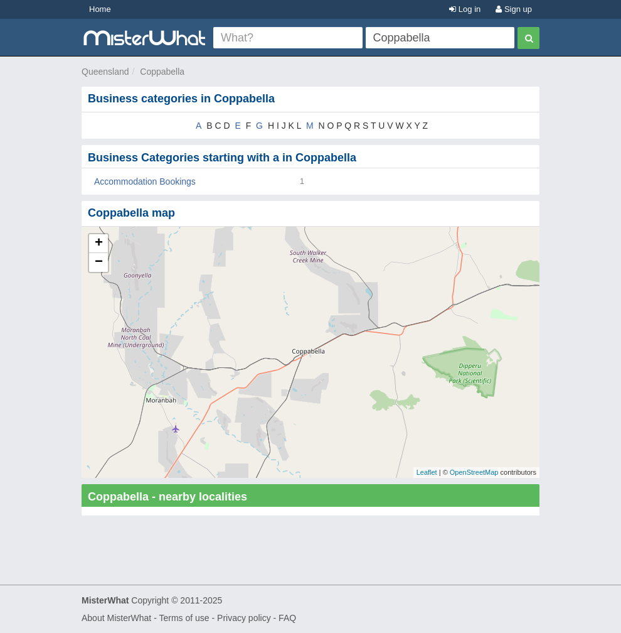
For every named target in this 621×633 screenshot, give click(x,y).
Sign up (514, 9)
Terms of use (184, 618)
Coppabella (162, 72)
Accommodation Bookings (145, 181)
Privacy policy (244, 618)
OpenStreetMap (474, 472)
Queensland (105, 72)
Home (100, 9)
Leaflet (427, 472)
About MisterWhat (116, 618)
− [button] (99, 262)
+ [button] (99, 243)
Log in (464, 9)
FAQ (287, 618)
